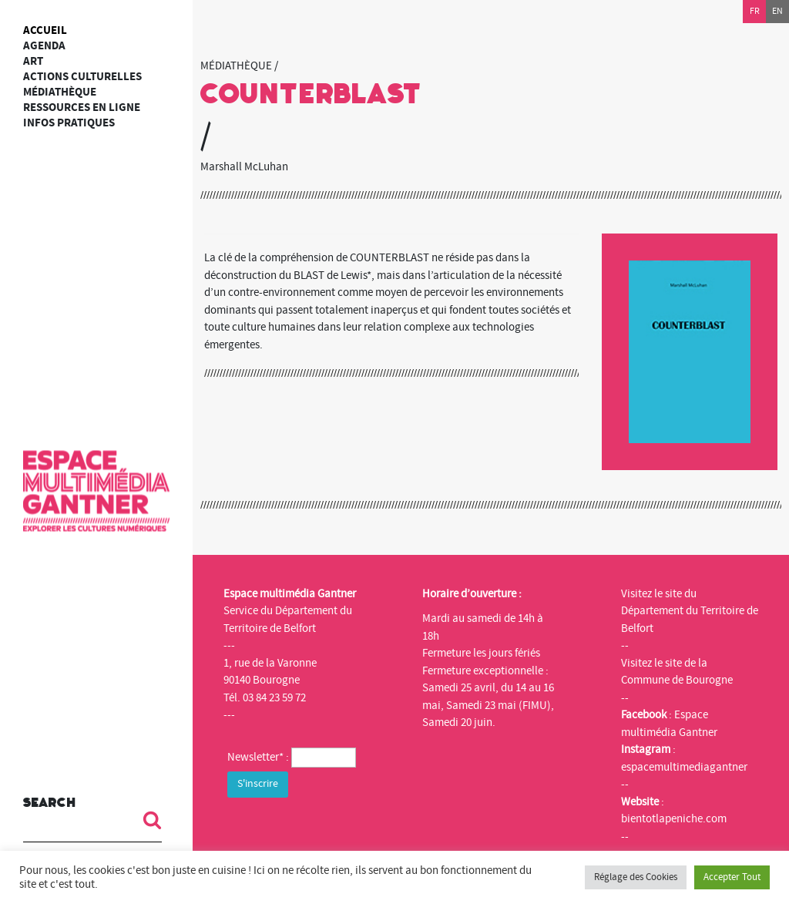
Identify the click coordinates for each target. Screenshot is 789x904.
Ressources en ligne (81, 107)
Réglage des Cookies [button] (635, 877)
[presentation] (344, 832)
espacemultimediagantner (684, 767)
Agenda (44, 46)
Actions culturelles (82, 77)
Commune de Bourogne (677, 680)
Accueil (45, 30)
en (777, 11)
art (33, 61)
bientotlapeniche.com (674, 819)
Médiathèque (59, 92)
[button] (146, 820)
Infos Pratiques (69, 123)
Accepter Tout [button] (731, 877)
